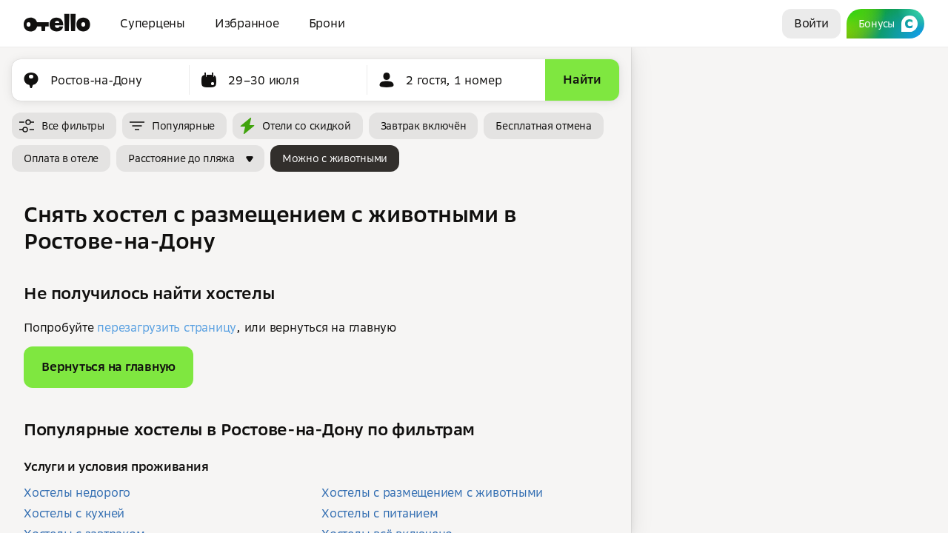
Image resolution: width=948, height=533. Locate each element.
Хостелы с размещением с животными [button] (432, 492)
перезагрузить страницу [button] (166, 327)
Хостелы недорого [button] (77, 492)
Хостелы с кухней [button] (74, 513)
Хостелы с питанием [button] (379, 513)
